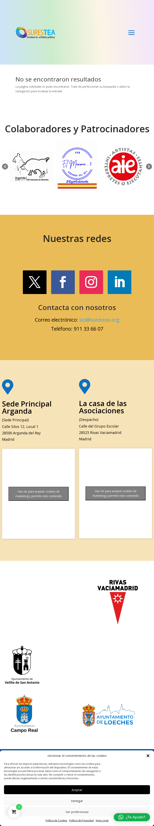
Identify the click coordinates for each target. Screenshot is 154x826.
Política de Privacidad (81, 820)
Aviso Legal (102, 820)
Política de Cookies (56, 820)
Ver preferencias (77, 812)
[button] (148, 756)
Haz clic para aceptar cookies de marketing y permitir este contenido (38, 494)
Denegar (77, 801)
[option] (31, 166)
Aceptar (77, 790)
